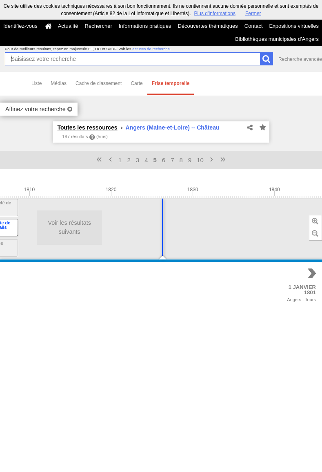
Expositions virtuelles (294, 26)
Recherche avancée (300, 59)
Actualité (68, 26)
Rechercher (98, 26)
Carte (136, 83)
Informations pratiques (145, 26)
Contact (253, 26)
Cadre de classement (99, 83)
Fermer (253, 13)
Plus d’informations (214, 13)
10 (200, 160)
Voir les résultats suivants (35, 227)
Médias (59, 83)
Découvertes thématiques (208, 26)
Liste (36, 83)
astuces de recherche (151, 49)
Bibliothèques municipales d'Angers (277, 39)
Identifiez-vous (20, 26)
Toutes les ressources (88, 127)
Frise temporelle (171, 83)
